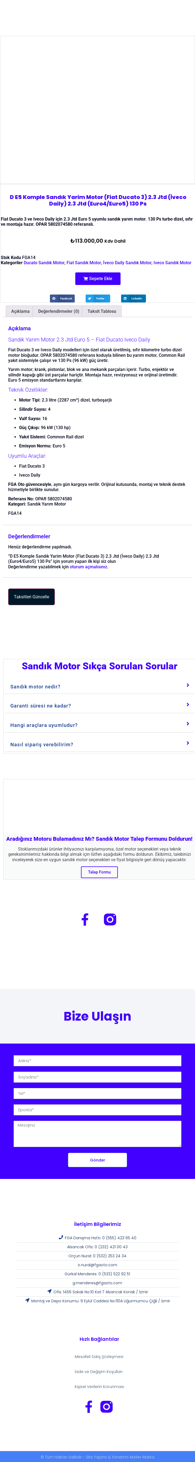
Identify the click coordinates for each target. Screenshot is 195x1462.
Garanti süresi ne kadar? (40, 706)
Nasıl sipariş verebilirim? (41, 744)
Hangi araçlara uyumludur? (44, 725)
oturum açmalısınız (88, 566)
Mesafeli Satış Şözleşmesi (99, 1356)
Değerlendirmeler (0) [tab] (58, 311)
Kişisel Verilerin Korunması (99, 1386)
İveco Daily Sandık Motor (127, 262)
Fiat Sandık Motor (84, 262)
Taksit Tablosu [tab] (102, 311)
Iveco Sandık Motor (172, 262)
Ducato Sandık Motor (44, 262)
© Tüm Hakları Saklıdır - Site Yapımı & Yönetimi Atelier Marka (97, 1457)
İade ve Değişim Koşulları (98, 1371)
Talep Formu (99, 872)
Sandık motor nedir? (35, 687)
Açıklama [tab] (20, 311)
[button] (98, 278)
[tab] (99, 685)
